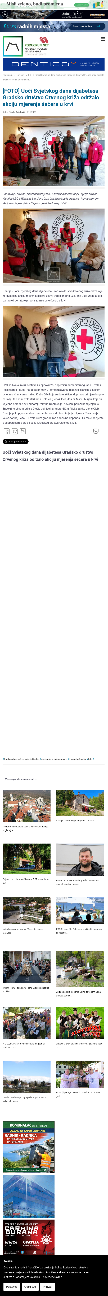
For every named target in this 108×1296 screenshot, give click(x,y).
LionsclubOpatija (77, 759)
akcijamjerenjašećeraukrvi (54, 759)
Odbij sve (30, 1286)
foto (90, 759)
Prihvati (47, 1286)
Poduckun (7, 75)
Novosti (20, 75)
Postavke (11, 1286)
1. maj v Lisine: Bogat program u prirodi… (75, 820)
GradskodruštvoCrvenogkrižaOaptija (21, 759)
